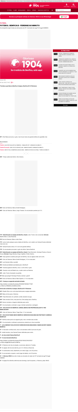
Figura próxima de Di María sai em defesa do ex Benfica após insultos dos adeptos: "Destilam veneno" (67, 95)
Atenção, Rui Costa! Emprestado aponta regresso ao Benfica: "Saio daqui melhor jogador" (68, 72)
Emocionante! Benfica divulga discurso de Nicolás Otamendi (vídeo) (67, 77)
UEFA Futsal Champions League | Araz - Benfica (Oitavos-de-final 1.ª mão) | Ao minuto (26, 149)
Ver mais (65, 105)
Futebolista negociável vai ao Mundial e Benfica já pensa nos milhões (67, 66)
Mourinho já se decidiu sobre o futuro (15, 1)
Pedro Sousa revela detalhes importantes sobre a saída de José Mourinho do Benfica (68, 100)
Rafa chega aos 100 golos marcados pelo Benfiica (51, 1)
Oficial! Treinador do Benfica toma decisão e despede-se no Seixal (67, 55)
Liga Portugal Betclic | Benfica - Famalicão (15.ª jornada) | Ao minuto (22, 145)
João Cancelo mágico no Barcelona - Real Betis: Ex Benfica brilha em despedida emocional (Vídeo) (68, 83)
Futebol (9, 10)
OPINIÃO (34, 10)
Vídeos (29, 10)
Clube (15, 10)
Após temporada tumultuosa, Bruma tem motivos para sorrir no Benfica (67, 89)
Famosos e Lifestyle (43, 10)
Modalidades (21, 10)
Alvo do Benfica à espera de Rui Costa (32, 1)
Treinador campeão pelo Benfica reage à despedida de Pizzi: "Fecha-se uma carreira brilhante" (67, 60)
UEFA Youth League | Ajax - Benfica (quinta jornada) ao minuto (26, 147)
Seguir (64, 17)
